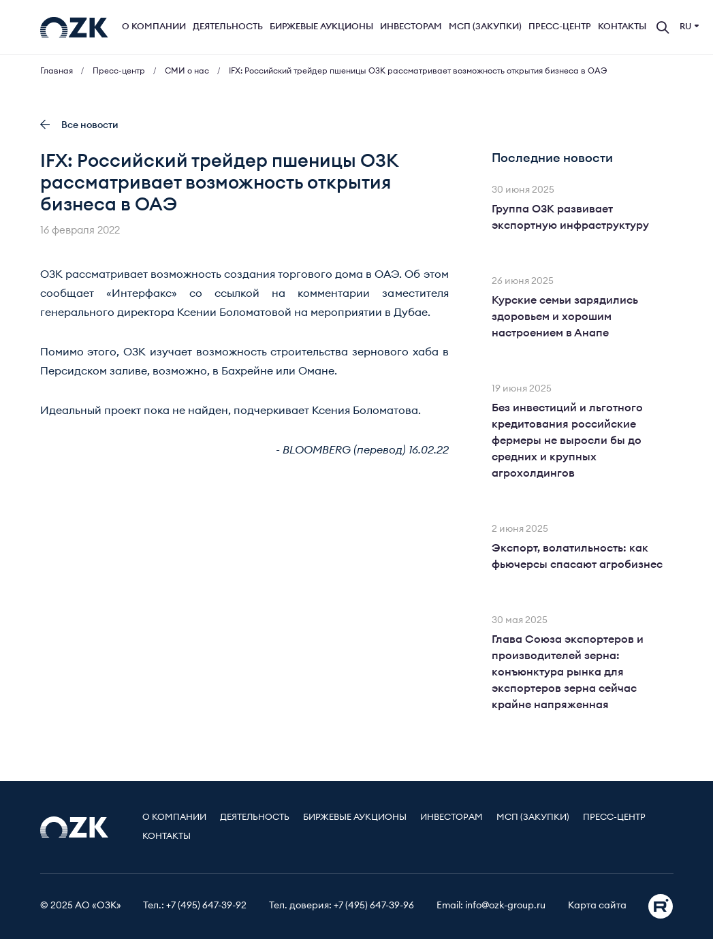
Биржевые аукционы (321, 26)
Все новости (79, 125)
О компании (154, 26)
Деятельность (228, 26)
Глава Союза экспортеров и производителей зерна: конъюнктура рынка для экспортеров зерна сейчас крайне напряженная (568, 672)
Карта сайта (597, 905)
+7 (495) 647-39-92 (206, 905)
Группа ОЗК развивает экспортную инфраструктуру (570, 217)
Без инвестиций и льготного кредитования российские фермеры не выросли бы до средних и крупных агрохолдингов (567, 440)
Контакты (622, 26)
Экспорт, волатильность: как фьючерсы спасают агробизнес (577, 556)
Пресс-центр (559, 26)
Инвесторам (411, 26)
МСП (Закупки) (485, 26)
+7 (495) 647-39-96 (374, 905)
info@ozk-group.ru (505, 905)
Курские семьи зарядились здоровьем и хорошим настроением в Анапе (565, 316)
